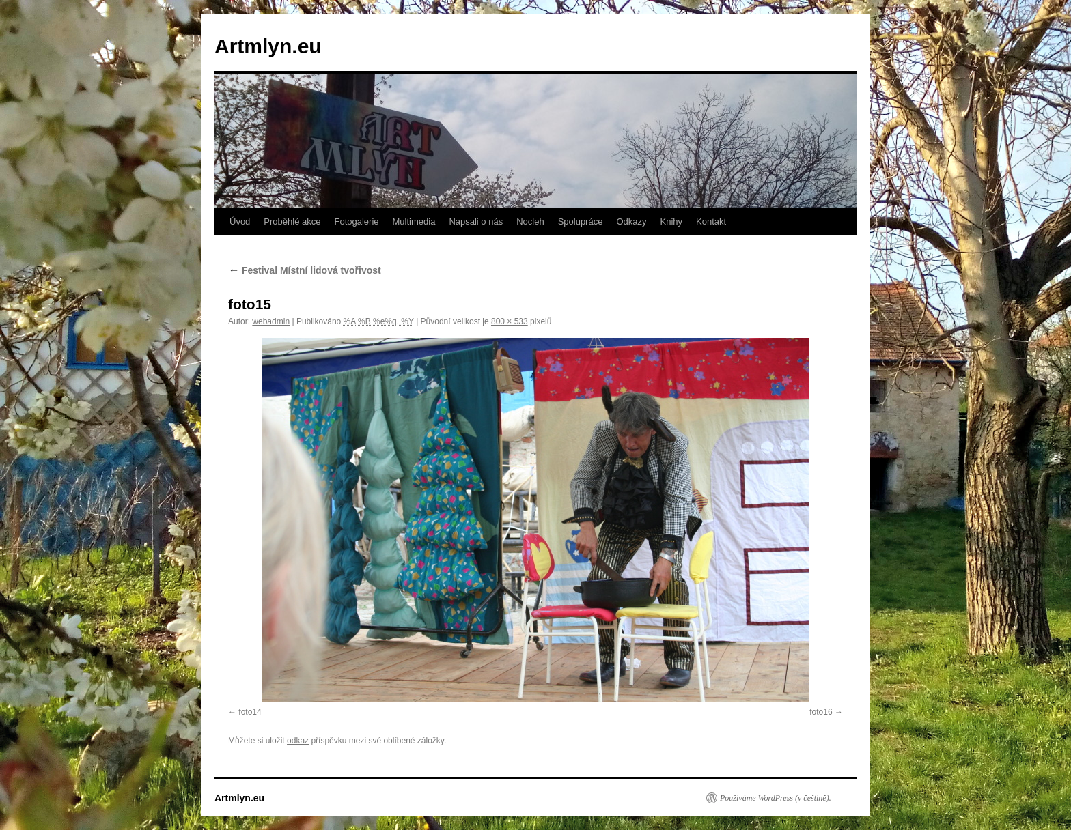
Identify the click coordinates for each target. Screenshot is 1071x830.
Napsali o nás (476, 221)
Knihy (671, 221)
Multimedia (414, 221)
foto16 (820, 712)
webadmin (271, 321)
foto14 (249, 712)
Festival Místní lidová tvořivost (304, 270)
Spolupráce (580, 221)
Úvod (240, 221)
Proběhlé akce (292, 221)
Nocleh (530, 221)
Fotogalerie (356, 221)
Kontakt (711, 221)
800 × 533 (509, 321)
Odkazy (631, 221)
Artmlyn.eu (268, 46)
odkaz (298, 740)
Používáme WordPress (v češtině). (775, 798)
